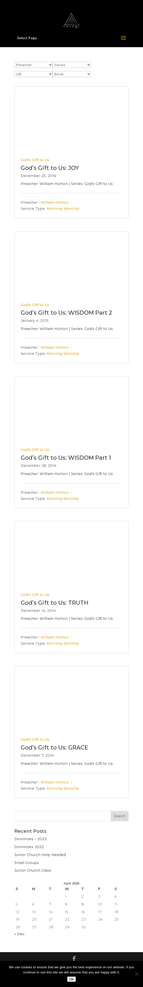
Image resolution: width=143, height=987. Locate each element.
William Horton (55, 202)
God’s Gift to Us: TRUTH (54, 602)
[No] (136, 973)
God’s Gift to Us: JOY (50, 167)
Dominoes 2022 (29, 847)
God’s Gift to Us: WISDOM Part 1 (66, 457)
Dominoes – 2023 (30, 839)
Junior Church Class (32, 870)
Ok (71, 979)
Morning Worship (62, 209)
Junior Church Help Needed (40, 854)
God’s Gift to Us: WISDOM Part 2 (66, 312)
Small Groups (26, 862)
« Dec (19, 934)
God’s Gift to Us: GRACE (54, 747)
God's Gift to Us (35, 160)
